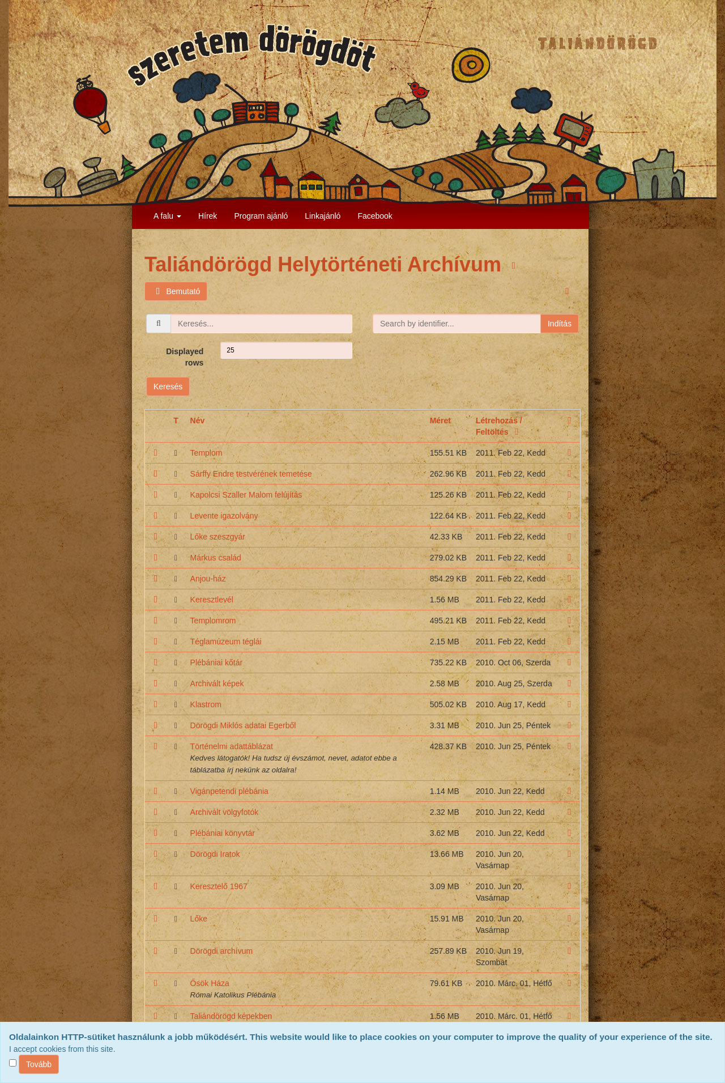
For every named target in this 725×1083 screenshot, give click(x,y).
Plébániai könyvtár (222, 833)
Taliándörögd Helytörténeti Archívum (325, 264)
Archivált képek (217, 683)
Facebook (374, 215)
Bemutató (176, 291)
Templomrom (213, 620)
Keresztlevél (211, 599)
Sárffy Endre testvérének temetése (251, 473)
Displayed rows (184, 357)
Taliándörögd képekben (231, 1016)
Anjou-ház (208, 578)
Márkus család (215, 557)
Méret (440, 420)
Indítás (560, 323)
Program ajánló (261, 215)
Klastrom (205, 704)
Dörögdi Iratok (215, 854)
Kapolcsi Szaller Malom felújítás (246, 494)
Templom (206, 452)
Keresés (167, 386)
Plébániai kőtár (216, 662)
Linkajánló (322, 215)
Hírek (207, 215)
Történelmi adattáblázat (231, 746)
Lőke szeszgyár (217, 536)
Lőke (198, 918)
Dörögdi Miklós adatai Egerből (243, 725)
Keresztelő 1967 (219, 886)
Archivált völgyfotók (224, 812)
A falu (167, 215)
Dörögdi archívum (221, 950)
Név (197, 420)
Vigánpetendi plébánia (229, 791)
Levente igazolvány (224, 515)
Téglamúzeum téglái (226, 641)
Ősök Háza (209, 983)
